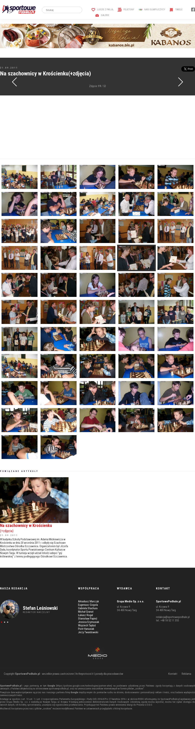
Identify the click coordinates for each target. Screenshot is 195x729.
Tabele (175, 9)
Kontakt (172, 673)
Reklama (186, 673)
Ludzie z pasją (102, 9)
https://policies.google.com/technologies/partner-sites (84, 685)
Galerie (102, 15)
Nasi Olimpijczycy (152, 9)
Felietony (126, 9)
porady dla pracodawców (109, 673)
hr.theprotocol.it (85, 673)
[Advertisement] (97, 127)
